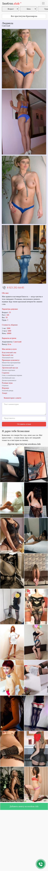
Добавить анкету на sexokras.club (24, 806)
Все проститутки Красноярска (24, 16)
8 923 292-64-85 (15, 287)
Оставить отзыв (24, 424)
